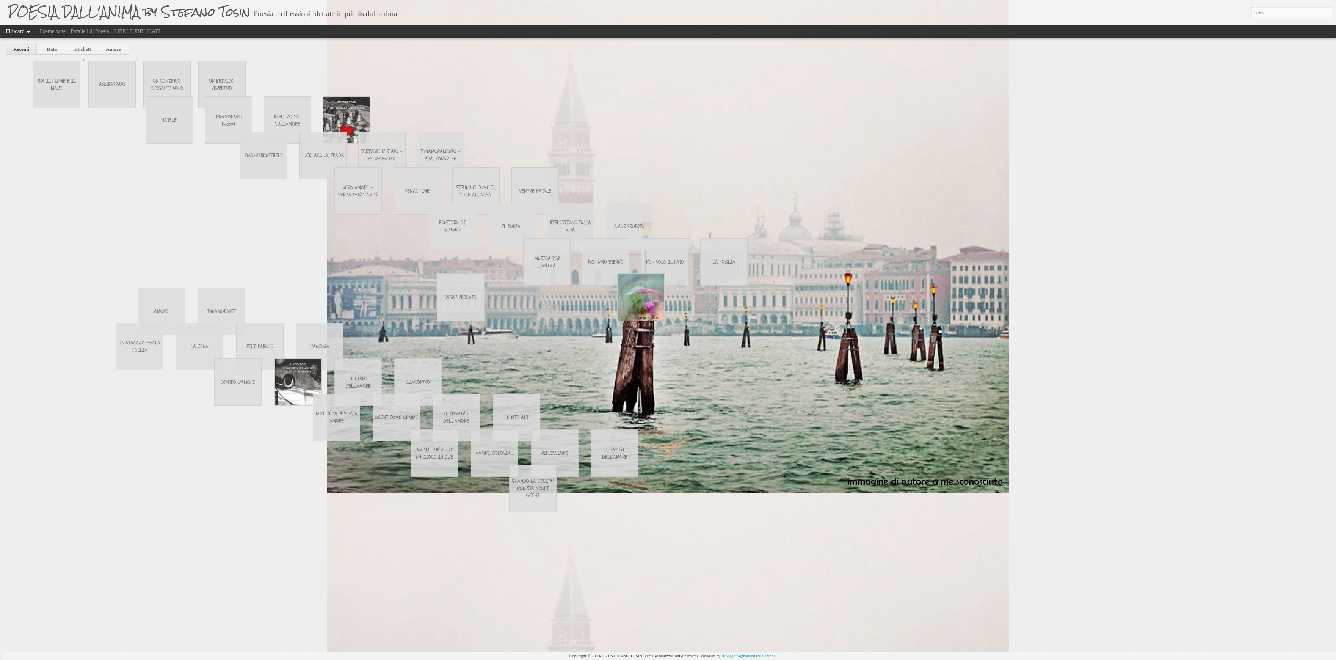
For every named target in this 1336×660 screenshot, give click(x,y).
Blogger (728, 656)
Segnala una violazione (756, 656)
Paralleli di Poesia (90, 31)
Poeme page (53, 31)
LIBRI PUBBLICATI (137, 31)
